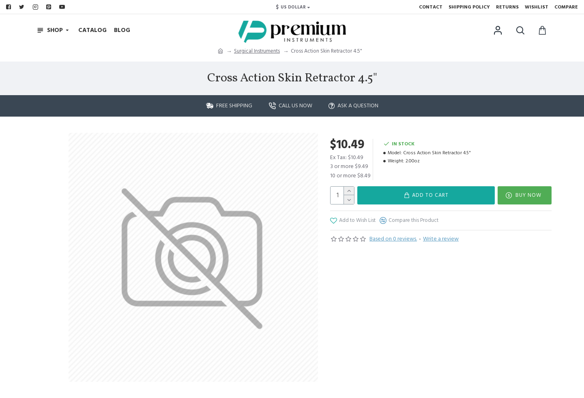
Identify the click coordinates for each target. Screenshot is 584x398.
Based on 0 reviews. (393, 239)
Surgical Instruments (257, 51)
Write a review (441, 239)
